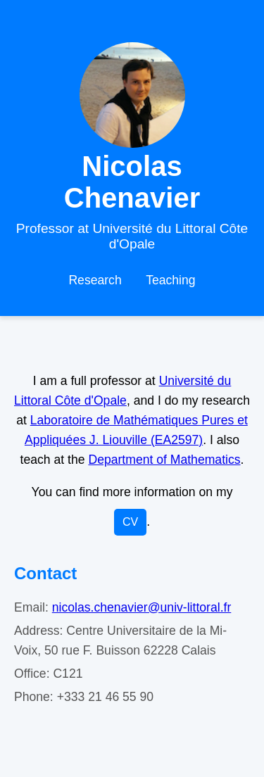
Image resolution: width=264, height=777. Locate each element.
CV (130, 522)
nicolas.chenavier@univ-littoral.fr (142, 607)
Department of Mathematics (164, 460)
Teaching (170, 280)
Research (94, 280)
